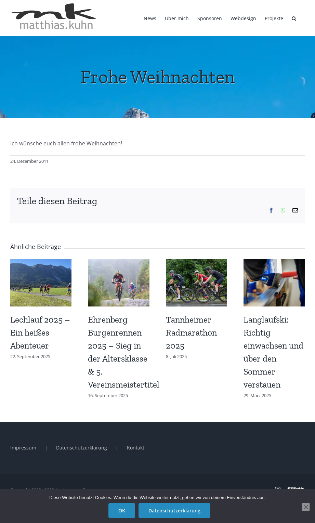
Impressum (23, 447)
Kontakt (135, 447)
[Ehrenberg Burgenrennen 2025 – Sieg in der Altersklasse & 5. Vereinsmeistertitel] (118, 263)
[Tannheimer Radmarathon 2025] (196, 263)
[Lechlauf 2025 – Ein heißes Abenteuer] (40, 263)
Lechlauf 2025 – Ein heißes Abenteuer (40, 332)
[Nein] (306, 507)
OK (121, 510)
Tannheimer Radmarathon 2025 (191, 332)
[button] (294, 18)
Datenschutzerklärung (81, 447)
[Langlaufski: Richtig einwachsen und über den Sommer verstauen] (274, 263)
